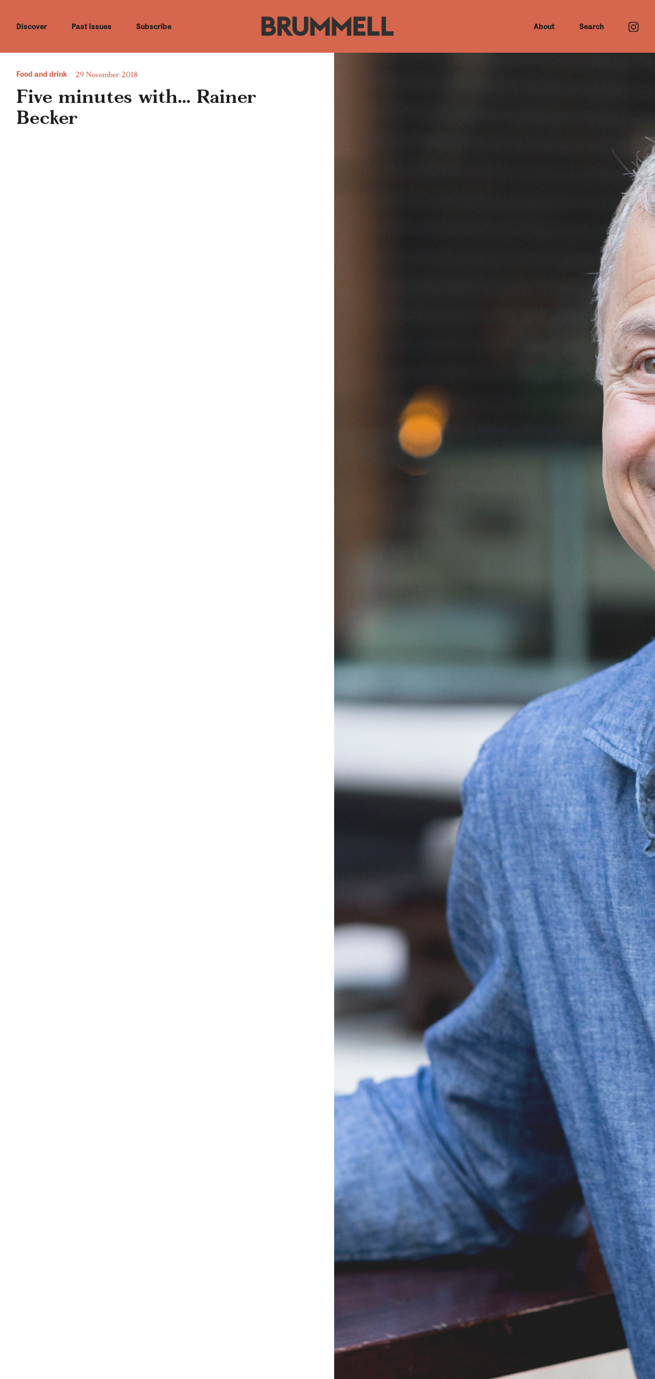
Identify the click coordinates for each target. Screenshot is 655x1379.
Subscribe (153, 26)
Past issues (92, 26)
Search (591, 26)
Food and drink (41, 74)
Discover (31, 26)
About (544, 26)
